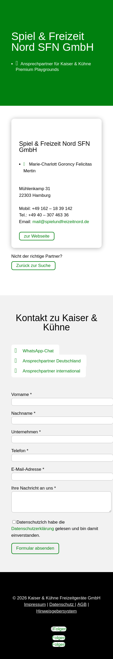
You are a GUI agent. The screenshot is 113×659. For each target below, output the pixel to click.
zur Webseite (37, 236)
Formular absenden (35, 548)
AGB (82, 604)
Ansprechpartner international (51, 371)
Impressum (35, 604)
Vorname (21, 394)
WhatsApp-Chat (38, 350)
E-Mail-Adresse (27, 469)
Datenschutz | (62, 604)
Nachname (23, 413)
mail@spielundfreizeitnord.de (61, 221)
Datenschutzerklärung (32, 528)
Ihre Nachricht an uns (33, 488)
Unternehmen (26, 431)
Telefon (19, 450)
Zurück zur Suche (33, 265)
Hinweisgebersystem (56, 611)
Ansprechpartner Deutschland (52, 361)
